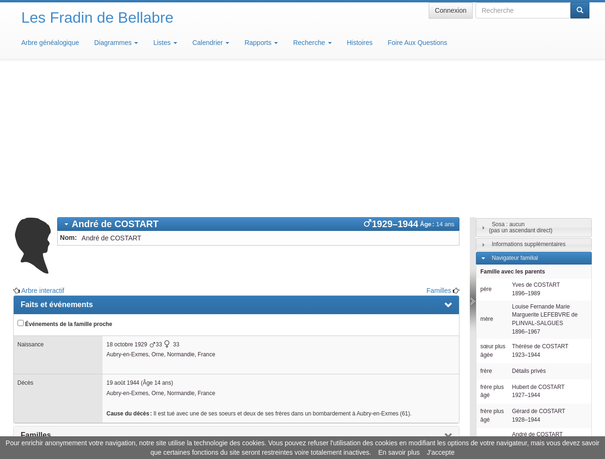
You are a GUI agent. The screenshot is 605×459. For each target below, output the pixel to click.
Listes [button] (165, 42)
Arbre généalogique (50, 42)
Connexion (451, 10)
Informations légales (263, 430)
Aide (304, 430)
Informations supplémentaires (528, 105)
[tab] (258, 85)
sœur (486, 318)
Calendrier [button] (210, 42)
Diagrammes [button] (116, 42)
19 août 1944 (122, 243)
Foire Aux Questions (417, 42)
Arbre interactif (42, 151)
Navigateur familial (515, 118)
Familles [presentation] (36, 296)
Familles (438, 151)
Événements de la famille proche (64, 184)
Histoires (359, 42)
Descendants (508, 334)
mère (486, 180)
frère (486, 232)
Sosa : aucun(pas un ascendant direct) (520, 88)
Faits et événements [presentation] (57, 165)
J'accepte (441, 452)
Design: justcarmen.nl (561, 405)
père (486, 150)
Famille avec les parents (512, 132)
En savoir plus (399, 452)
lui (488, 300)
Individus (503, 348)
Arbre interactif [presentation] (48, 317)
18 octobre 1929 (126, 205)
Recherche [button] (312, 42)
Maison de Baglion (344, 430)
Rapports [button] (261, 42)
